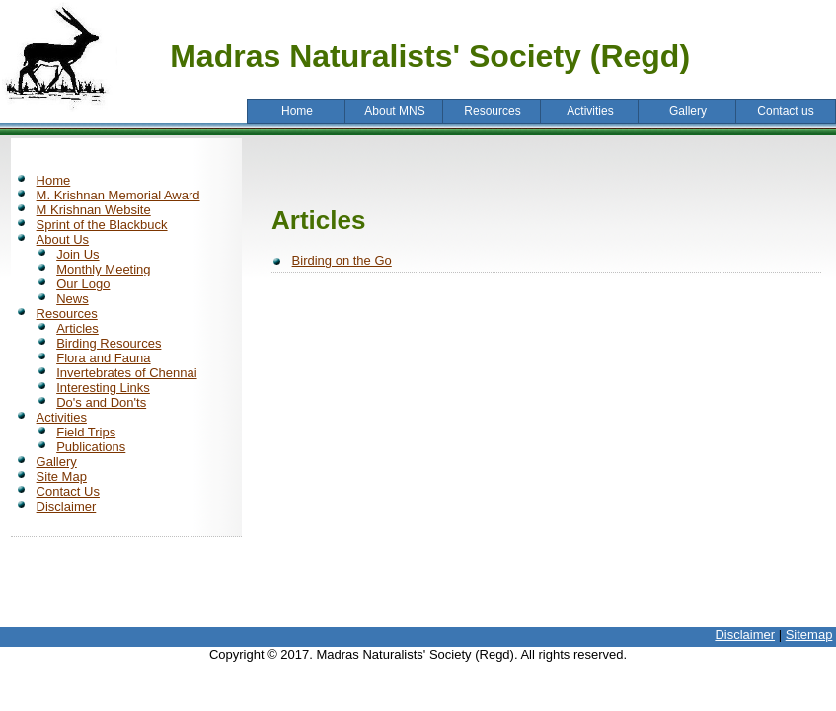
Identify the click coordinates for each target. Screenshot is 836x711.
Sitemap (809, 634)
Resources (67, 313)
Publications (90, 446)
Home (54, 180)
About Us (63, 239)
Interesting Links (103, 387)
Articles (77, 328)
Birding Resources (108, 343)
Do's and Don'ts (101, 402)
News (72, 298)
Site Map (62, 476)
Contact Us (68, 491)
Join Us (77, 254)
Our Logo (83, 283)
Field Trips (85, 432)
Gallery (57, 461)
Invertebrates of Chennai (126, 372)
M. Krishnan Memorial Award (118, 195)
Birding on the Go (342, 260)
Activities (62, 417)
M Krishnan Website (94, 209)
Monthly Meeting (103, 269)
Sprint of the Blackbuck (102, 224)
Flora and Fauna (103, 358)
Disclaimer (67, 506)
